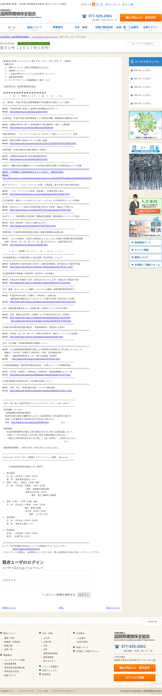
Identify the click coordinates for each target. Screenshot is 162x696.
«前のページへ (9, 608)
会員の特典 (82, 642)
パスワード (9, 580)
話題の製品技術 (104, 28)
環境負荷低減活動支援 (14, 667)
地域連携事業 (10, 664)
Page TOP (152, 621)
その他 (46, 638)
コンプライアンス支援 (14, 660)
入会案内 (80, 633)
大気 (45, 645)
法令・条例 (81, 28)
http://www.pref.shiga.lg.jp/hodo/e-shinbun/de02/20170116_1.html (41, 267)
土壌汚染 (47, 642)
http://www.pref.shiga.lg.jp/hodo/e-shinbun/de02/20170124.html (40, 318)
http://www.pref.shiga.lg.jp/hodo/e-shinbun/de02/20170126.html (41, 321)
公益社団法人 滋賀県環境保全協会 (14, 37)
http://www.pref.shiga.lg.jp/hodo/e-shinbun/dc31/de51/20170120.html (43, 302)
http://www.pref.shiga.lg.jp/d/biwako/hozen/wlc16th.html (36, 337)
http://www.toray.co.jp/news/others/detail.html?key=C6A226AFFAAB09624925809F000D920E (47, 178)
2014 (136, 103)
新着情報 (46, 674)
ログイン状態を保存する (61, 594)
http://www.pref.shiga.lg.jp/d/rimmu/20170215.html (36, 359)
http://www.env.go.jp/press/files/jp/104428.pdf (31, 127)
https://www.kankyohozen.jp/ (26, 549)
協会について (34, 28)
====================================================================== (45, 169)
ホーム (11, 28)
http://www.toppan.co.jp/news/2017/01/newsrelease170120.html (40, 210)
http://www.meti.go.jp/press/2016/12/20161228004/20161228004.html (43, 143)
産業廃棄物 (48, 657)
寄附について (82, 647)
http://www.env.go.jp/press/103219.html (29, 112)
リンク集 (129, 4)
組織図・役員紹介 (12, 642)
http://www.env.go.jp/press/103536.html (29, 245)
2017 (136, 78)
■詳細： (6, 175)
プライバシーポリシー (64, 691)
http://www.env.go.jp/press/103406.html (30, 422)
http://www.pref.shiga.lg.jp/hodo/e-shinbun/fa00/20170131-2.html (41, 391)
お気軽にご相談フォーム (87, 651)
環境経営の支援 (11, 671)
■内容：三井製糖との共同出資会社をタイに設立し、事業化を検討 (33, 172)
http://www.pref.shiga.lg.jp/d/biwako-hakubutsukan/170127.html (40, 375)
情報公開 (8, 645)
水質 (45, 649)
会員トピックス (49, 670)
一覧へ (61, 608)
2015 (136, 95)
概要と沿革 (9, 638)
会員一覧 (8, 649)
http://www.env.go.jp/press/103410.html (29, 159)
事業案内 (57, 28)
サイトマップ (114, 4)
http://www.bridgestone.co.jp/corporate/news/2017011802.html (39, 194)
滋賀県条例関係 (50, 653)
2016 (136, 87)
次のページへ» (113, 608)
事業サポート (10, 675)
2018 (136, 70)
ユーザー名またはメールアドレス (22, 568)
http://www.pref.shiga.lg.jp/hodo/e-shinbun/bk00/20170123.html (40, 283)
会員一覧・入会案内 (127, 28)
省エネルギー (49, 661)
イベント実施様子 (50, 666)
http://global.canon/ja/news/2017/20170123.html (33, 226)
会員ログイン (150, 28)
